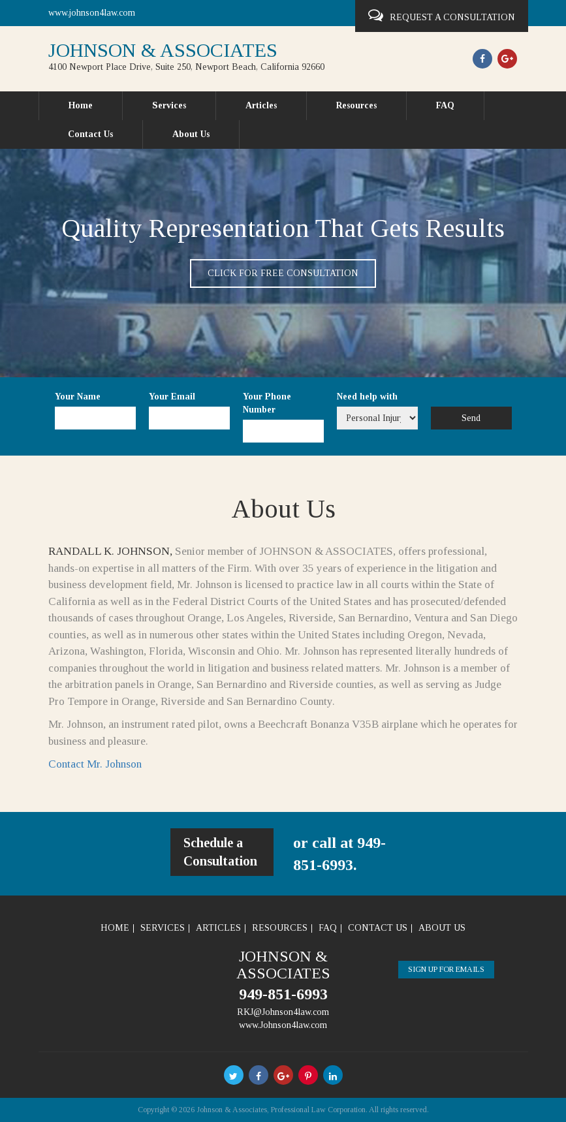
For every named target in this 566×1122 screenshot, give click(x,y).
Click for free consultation (283, 273)
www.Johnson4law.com (283, 1025)
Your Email (172, 396)
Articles (261, 105)
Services (169, 105)
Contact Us (90, 134)
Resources (356, 105)
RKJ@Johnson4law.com (283, 1012)
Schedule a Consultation (220, 852)
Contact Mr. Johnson (95, 764)
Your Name (78, 396)
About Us (191, 134)
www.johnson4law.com (91, 13)
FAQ (445, 105)
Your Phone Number (267, 403)
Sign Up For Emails (446, 969)
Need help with (367, 396)
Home (81, 105)
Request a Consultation (441, 15)
